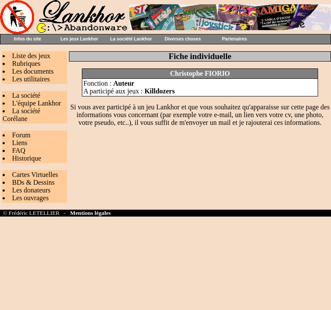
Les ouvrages (30, 198)
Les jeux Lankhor (79, 38)
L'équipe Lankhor (36, 103)
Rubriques (26, 63)
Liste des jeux (31, 55)
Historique (26, 158)
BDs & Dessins (33, 182)
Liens (20, 142)
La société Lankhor (131, 38)
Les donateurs (31, 190)
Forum (21, 135)
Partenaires (234, 38)
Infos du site (27, 38)
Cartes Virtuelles (35, 174)
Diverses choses (183, 38)
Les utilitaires (31, 79)
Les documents (32, 71)
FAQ (18, 150)
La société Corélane (21, 114)
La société (26, 95)
